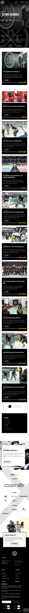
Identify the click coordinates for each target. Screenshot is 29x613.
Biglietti (3, 573)
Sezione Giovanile (8, 429)
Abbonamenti (4, 575)
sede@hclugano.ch (19, 562)
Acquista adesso (7, 462)
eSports (17, 578)
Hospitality (4, 576)
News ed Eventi (8, 20)
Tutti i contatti (17, 564)
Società (6, 424)
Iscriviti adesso (14, 543)
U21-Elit (17, 575)
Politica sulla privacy (4, 591)
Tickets (16, 2)
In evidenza (6, 420)
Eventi (5, 426)
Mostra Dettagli (19, 611)
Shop (22, 2)
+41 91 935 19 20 (18, 560)
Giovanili (17, 576)
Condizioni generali (5, 578)
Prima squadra (7, 422)
